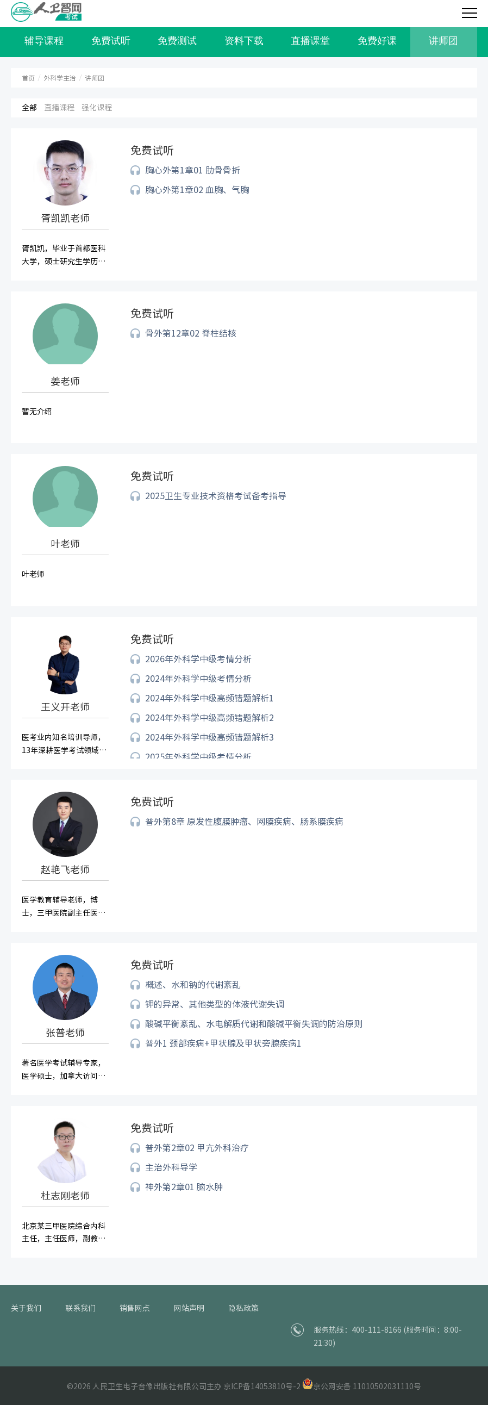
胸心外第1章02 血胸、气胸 (197, 189)
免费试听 (110, 40)
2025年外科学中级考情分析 (198, 757)
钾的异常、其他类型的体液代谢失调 (214, 1004)
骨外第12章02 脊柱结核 (190, 333)
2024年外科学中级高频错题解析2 (209, 717)
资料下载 (244, 40)
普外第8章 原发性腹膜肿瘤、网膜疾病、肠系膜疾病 (244, 821)
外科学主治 (59, 78)
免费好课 (377, 40)
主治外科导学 (171, 1167)
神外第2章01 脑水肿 (184, 1187)
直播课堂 (310, 40)
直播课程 (59, 107)
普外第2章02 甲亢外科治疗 (197, 1147)
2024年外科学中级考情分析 (198, 678)
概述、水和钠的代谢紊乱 (193, 984)
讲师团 (443, 40)
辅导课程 (44, 40)
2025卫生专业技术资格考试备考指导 (215, 496)
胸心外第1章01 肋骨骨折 (192, 170)
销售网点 (135, 1308)
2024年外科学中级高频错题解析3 (209, 737)
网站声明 (189, 1308)
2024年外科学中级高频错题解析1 (209, 698)
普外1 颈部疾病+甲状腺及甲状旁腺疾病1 (223, 1043)
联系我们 (80, 1308)
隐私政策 (243, 1308)
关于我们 (26, 1308)
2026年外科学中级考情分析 (198, 659)
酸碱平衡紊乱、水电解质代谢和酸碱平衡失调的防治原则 (253, 1023)
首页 (28, 78)
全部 (29, 107)
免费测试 (177, 40)
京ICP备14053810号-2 (262, 1386)
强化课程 (97, 107)
